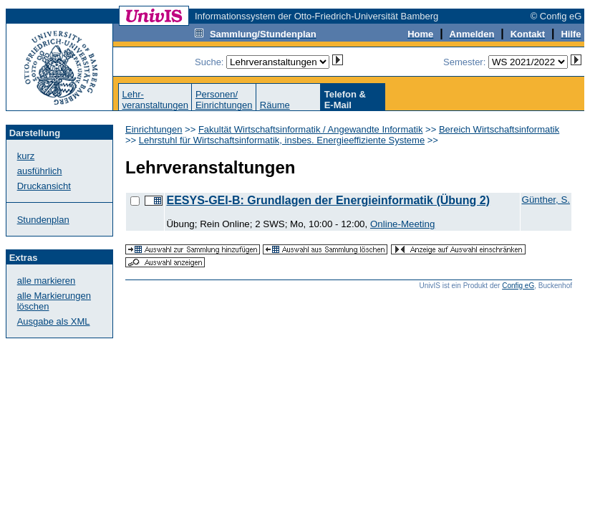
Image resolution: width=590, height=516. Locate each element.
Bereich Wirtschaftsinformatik (499, 129)
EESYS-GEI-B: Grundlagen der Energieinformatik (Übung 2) (328, 200)
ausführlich (39, 171)
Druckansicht (44, 186)
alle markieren (46, 280)
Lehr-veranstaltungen (155, 99)
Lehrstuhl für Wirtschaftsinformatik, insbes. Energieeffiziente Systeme (282, 140)
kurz (26, 155)
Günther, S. (546, 199)
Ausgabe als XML (53, 321)
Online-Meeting (402, 224)
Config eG (518, 286)
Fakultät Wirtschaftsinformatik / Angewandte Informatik (310, 129)
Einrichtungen (154, 129)
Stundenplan (43, 219)
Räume (275, 105)
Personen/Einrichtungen (224, 99)
